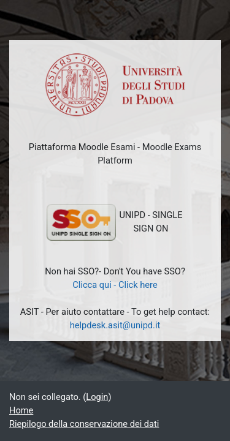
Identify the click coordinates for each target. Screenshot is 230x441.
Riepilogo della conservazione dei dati (84, 423)
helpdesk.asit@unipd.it (115, 325)
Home (21, 410)
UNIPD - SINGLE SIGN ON (114, 222)
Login (97, 396)
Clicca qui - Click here (114, 284)
